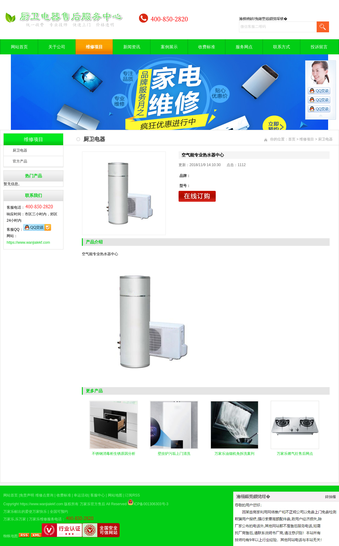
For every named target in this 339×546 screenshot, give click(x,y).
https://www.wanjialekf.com (28, 242)
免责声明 (27, 495)
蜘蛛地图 (10, 536)
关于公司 (56, 46)
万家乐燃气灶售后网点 (295, 453)
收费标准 (206, 46)
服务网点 (244, 46)
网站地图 (115, 495)
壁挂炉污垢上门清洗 (174, 453)
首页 (291, 139)
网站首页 (19, 46)
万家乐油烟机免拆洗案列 (234, 453)
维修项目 (94, 46)
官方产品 (20, 161)
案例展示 (169, 46)
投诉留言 (319, 46)
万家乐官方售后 (92, 504)
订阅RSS (132, 495)
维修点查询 (44, 495)
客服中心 (97, 495)
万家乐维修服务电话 (45, 519)
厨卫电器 (20, 150)
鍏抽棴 (330, 497)
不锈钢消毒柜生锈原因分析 (113, 453)
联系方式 (281, 46)
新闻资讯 (131, 46)
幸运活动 (81, 495)
